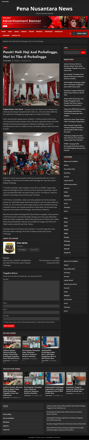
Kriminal (39, 32)
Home (4, 32)
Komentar (6, 279)
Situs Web (6, 316)
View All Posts (35, 250)
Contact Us (16, 35)
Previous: (17, 262)
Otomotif (6, 35)
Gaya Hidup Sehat (69, 169)
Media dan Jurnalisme (70, 184)
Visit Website (22, 250)
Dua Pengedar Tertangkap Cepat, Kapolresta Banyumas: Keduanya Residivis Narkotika (31, 353)
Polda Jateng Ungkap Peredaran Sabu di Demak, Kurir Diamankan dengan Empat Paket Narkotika (74, 138)
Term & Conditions (8, 418)
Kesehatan (58, 32)
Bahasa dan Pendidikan (71, 161)
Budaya (24, 32)
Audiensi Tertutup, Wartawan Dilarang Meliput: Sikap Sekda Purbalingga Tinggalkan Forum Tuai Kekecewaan (11, 354)
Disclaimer (6, 422)
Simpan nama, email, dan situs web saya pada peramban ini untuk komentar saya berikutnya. (30, 322)
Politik (31, 32)
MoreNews (50, 438)
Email (5, 309)
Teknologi (48, 32)
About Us (6, 426)
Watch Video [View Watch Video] (79, 33)
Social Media (68, 200)
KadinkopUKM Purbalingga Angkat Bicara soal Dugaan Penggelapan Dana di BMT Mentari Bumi (49, 354)
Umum (10, 32)
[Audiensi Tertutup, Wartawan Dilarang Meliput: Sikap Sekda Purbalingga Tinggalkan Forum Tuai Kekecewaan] (12, 342)
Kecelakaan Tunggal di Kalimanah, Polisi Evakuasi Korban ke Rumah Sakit (74, 93)
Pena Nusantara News (44, 8)
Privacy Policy (7, 414)
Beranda (5, 41)
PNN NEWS (8, 61)
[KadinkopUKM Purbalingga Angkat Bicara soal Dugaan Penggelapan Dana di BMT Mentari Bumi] (50, 342)
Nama (5, 303)
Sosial (16, 32)
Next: (45, 260)
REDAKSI (67, 196)
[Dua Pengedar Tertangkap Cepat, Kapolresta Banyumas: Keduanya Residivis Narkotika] (31, 342)
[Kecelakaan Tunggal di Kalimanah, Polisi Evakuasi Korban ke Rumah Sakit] (76, 378)
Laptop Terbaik (68, 181)
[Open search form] (70, 33)
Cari (66, 48)
